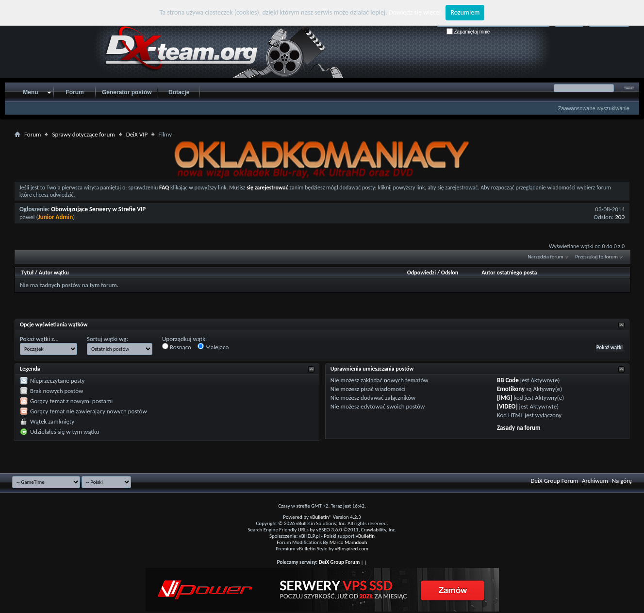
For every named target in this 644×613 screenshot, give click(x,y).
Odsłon (449, 272)
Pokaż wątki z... (39, 338)
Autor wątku (54, 272)
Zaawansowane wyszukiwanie (593, 108)
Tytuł (27, 272)
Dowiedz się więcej (415, 12)
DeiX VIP (137, 134)
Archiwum (595, 480)
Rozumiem (464, 12)
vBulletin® (320, 517)
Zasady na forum (519, 427)
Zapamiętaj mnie (468, 31)
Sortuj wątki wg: (107, 338)
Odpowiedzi (421, 272)
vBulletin (365, 536)
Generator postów (127, 92)
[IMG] (504, 397)
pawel (27, 217)
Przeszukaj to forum (596, 257)
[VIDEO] (507, 406)
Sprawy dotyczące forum (83, 134)
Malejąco (213, 347)
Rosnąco (176, 347)
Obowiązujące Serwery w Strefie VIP (98, 209)
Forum (74, 92)
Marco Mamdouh (348, 542)
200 (620, 217)
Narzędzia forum (545, 257)
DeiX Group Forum (554, 480)
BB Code (508, 380)
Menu (30, 92)
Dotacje (178, 92)
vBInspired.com (351, 548)
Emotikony (511, 388)
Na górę (622, 480)
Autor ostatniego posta (509, 272)
